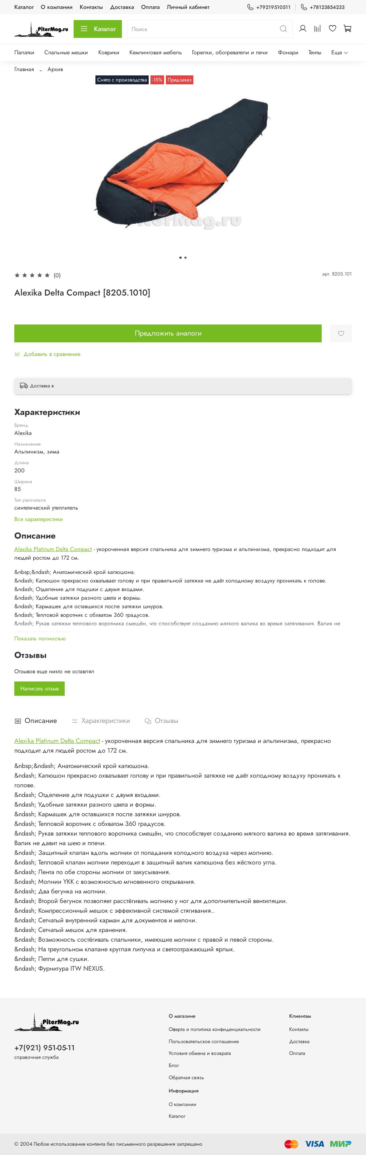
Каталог (24, 7)
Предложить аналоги (168, 333)
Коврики (108, 52)
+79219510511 (269, 7)
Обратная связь (186, 1077)
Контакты (91, 7)
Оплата (150, 7)
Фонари (288, 52)
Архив (55, 69)
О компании (57, 7)
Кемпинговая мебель (155, 52)
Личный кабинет (188, 7)
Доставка (122, 7)
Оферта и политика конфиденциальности (215, 1029)
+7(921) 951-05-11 (44, 1047)
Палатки (24, 52)
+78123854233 (322, 7)
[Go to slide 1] (180, 258)
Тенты (314, 52)
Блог (174, 1065)
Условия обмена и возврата (200, 1053)
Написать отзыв (39, 688)
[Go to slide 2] (185, 258)
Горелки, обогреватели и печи (230, 52)
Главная (24, 69)
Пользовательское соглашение (204, 1041)
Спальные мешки (66, 52)
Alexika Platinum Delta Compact (53, 549)
